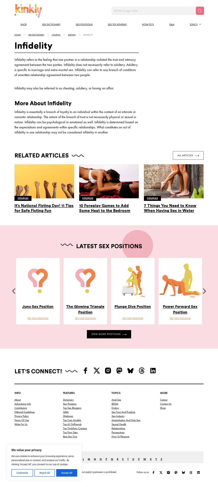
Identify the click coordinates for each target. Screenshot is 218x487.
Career (164, 400)
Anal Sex (116, 400)
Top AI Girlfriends (72, 424)
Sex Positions (84, 24)
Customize (22, 473)
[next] (204, 291)
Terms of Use (21, 420)
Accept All (66, 473)
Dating (71, 34)
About (17, 400)
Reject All (45, 473)
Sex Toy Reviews (117, 24)
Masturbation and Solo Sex (126, 420)
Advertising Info (22, 404)
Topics (194, 24)
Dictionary (68, 400)
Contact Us (166, 404)
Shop (23, 24)
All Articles (188, 155)
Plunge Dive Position (132, 306)
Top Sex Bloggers (72, 408)
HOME (17, 34)
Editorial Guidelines (24, 412)
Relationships (118, 428)
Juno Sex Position (37, 306)
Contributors (20, 408)
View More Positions (109, 334)
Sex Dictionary (51, 24)
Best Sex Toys (70, 436)
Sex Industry (118, 416)
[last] (13, 291)
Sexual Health (119, 424)
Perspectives (118, 432)
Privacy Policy (21, 416)
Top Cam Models (72, 420)
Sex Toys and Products (123, 412)
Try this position (37, 318)
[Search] (200, 11)
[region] (44, 462)
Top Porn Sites (70, 432)
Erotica (115, 408)
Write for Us (20, 424)
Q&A (171, 24)
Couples (56, 34)
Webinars (68, 416)
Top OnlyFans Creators (75, 428)
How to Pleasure (120, 436)
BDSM (115, 404)
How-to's (148, 24)
